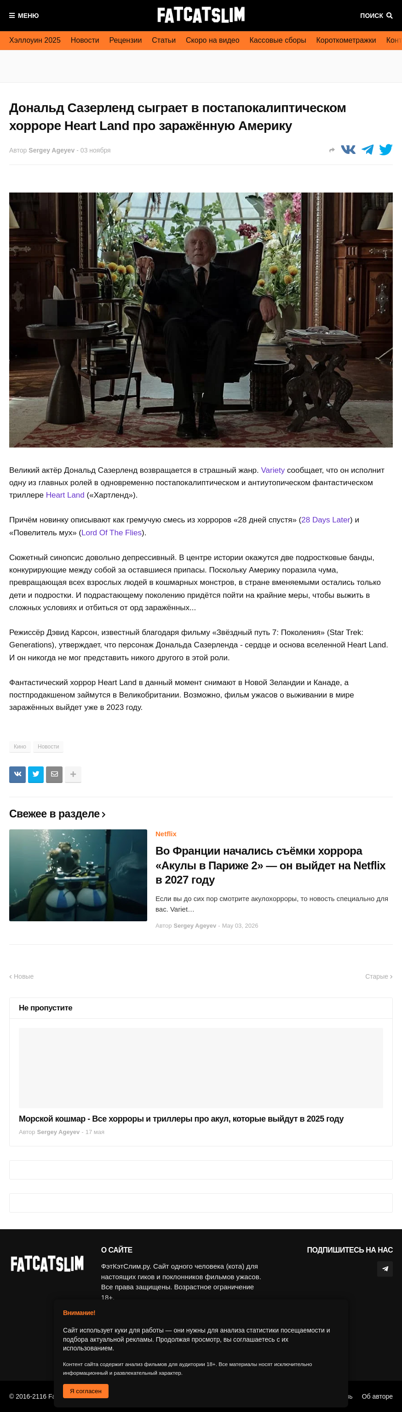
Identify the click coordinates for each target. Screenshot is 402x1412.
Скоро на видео (213, 40)
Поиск (371, 15)
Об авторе (377, 1396)
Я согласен (86, 1391)
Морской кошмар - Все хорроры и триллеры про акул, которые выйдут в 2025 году (181, 1118)
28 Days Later (325, 520)
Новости (85, 40)
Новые (24, 976)
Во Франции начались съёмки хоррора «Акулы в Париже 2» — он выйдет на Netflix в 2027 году (270, 865)
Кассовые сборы (278, 40)
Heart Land (65, 495)
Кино (20, 746)
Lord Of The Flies (111, 532)
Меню (28, 15)
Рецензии (125, 40)
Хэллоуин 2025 (35, 40)
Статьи (164, 40)
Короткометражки (346, 40)
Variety (273, 470)
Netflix (166, 834)
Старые (376, 976)
